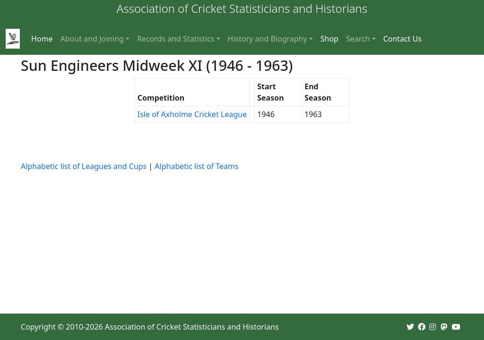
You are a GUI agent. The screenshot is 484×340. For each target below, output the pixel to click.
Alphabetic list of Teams (196, 166)
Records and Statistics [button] (176, 39)
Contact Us (402, 39)
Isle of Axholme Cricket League (192, 114)
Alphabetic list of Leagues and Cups (84, 166)
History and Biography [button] (267, 39)
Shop (329, 39)
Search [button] (358, 39)
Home (42, 39)
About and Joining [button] (92, 39)
